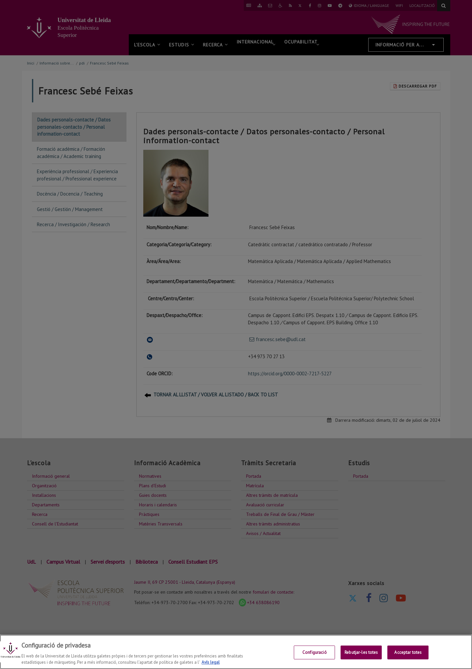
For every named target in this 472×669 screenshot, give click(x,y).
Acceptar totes (408, 652)
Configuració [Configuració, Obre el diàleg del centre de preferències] (314, 652)
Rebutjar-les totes (361, 652)
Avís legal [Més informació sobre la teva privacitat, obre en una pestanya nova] (211, 662)
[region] (236, 652)
